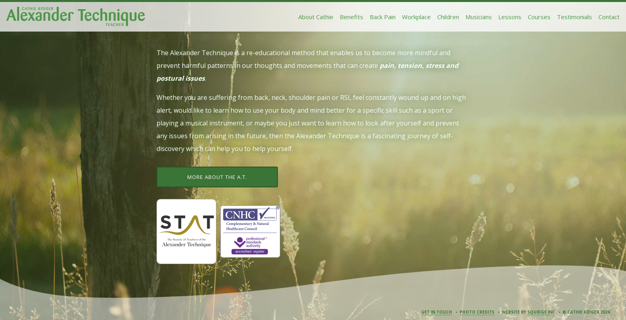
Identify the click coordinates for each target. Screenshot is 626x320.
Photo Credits (477, 312)
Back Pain (383, 17)
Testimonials (574, 17)
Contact (609, 17)
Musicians (479, 17)
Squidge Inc (541, 312)
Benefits (351, 17)
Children (448, 17)
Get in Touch (436, 312)
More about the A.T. (217, 177)
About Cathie (315, 17)
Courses (539, 17)
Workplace (416, 17)
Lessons (509, 17)
